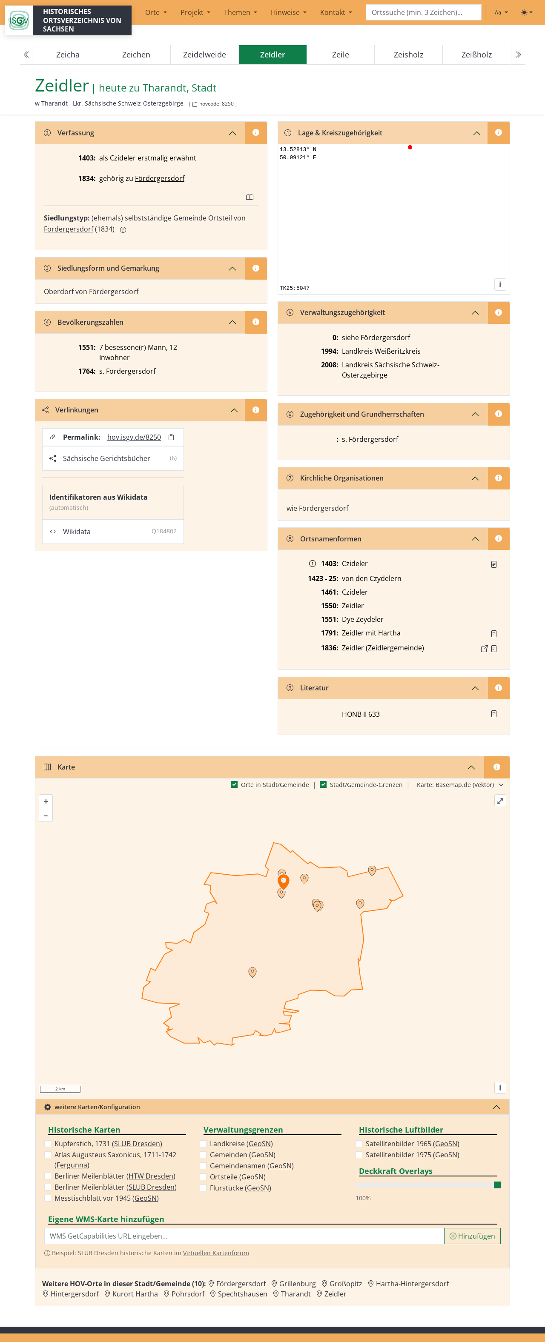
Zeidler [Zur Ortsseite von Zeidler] (335, 1294)
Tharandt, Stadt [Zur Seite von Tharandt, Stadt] (180, 88)
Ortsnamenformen (324, 539)
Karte (59, 767)
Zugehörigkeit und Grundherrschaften (355, 414)
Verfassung (69, 132)
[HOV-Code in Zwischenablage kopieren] (195, 104)
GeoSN (146, 1198)
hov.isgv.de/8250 (134, 437)
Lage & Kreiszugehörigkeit (333, 132)
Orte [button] (153, 12)
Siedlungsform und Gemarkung (101, 268)
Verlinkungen (70, 410)
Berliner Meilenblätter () (114, 1176)
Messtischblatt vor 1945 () (106, 1198)
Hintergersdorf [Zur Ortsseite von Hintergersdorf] (75, 1294)
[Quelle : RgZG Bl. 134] (493, 564)
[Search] (424, 12)
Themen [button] (238, 12)
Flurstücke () (240, 1188)
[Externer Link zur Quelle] (484, 648)
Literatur (308, 687)
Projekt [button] (193, 12)
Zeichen (136, 54)
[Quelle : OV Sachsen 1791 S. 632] (493, 633)
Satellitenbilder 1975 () (412, 1154)
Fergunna (72, 1165)
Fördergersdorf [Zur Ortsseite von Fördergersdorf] (241, 1283)
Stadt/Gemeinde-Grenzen (366, 785)
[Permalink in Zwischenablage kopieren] (171, 437)
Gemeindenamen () (252, 1165)
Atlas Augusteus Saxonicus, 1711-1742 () (115, 1160)
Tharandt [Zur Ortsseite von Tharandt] (296, 1294)
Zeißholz (477, 54)
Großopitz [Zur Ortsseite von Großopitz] (346, 1283)
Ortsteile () (238, 1177)
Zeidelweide (204, 54)
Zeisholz (408, 54)
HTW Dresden (151, 1176)
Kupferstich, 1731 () (108, 1143)
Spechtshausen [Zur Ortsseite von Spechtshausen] (242, 1294)
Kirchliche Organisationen (335, 478)
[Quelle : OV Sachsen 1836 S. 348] (493, 648)
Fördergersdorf (159, 178)
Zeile (340, 54)
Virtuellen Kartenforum (216, 1253)
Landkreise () (241, 1143)
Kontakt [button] (333, 12)
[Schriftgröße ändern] (501, 12)
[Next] (518, 55)
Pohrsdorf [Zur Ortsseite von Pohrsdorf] (188, 1294)
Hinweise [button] (286, 12)
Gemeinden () (242, 1154)
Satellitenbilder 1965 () (412, 1143)
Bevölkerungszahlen (83, 322)
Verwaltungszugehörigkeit (336, 312)
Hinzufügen (472, 1236)
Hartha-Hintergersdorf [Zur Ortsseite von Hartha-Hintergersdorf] (412, 1283)
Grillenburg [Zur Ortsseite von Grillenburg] (297, 1283)
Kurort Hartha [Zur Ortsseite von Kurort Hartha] (135, 1294)
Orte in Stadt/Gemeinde (275, 785)
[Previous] (27, 55)
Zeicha (68, 54)
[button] (493, 564)
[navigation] (272, 55)
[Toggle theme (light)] (526, 12)
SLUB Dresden (137, 1143)
